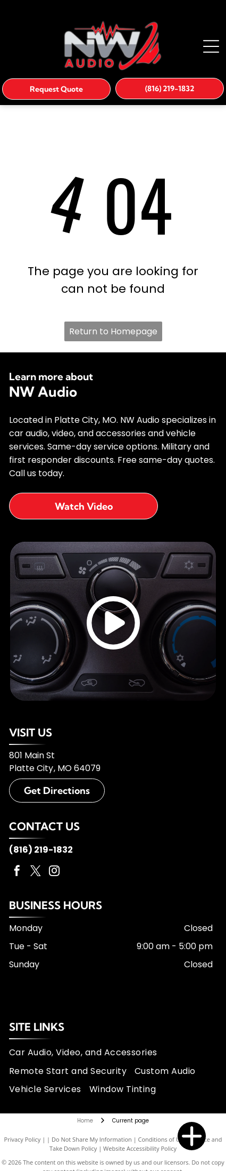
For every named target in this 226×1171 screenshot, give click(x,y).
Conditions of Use (162, 1139)
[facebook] (17, 872)
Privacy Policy (22, 1139)
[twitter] (36, 872)
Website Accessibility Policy (140, 1148)
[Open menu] (211, 46)
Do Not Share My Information (92, 1139)
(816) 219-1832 (41, 850)
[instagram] (54, 872)
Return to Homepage (113, 331)
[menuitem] (87, 1053)
